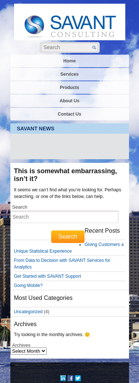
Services (69, 74)
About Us (69, 100)
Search (19, 206)
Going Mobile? (28, 285)
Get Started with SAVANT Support (47, 276)
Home (69, 61)
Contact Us (69, 114)
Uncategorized (28, 311)
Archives (21, 345)
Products (69, 87)
